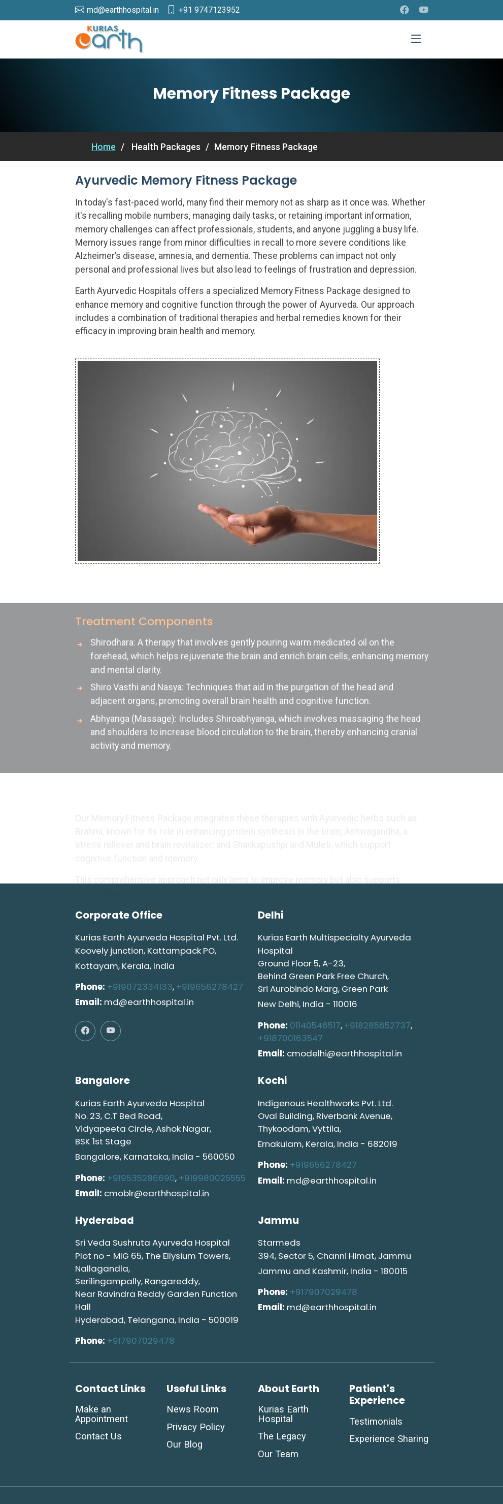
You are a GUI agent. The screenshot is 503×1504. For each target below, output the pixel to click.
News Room (192, 1409)
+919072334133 (140, 987)
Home (103, 146)
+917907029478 (141, 1341)
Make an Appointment (101, 1414)
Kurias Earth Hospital (283, 1414)
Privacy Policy (195, 1427)
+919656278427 (209, 987)
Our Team (278, 1454)
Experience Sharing (388, 1438)
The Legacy (282, 1436)
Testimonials (376, 1421)
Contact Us (98, 1436)
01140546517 (315, 1025)
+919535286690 (141, 1178)
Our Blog (184, 1444)
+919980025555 (212, 1178)
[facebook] (404, 10)
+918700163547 (290, 1038)
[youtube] (423, 10)
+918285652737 (377, 1025)
